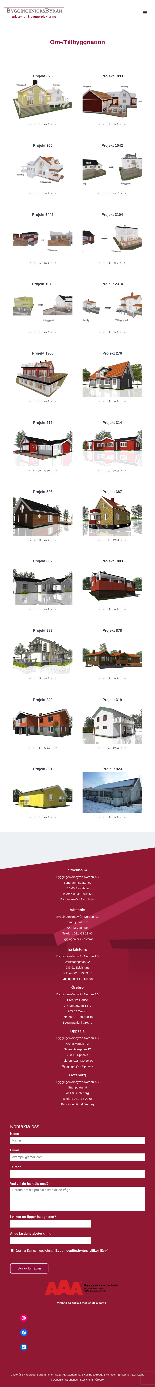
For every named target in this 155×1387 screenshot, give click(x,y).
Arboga (98, 1374)
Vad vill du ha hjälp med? (30, 1183)
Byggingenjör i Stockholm (77, 899)
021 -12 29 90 (83, 933)
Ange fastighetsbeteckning (31, 1233)
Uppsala (58, 1379)
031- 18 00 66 (83, 1098)
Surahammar (45, 1374)
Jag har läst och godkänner (62, 1250)
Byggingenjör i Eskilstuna (77, 978)
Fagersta (29, 1374)
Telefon (16, 1167)
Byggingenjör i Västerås (77, 939)
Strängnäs (71, 1379)
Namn (15, 1133)
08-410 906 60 (83, 894)
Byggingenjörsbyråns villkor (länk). (82, 1250)
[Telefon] (77, 1174)
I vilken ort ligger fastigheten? (34, 1216)
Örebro (99, 1379)
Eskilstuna (138, 1374)
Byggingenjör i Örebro (77, 1022)
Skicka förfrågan (29, 1268)
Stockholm (86, 1379)
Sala (58, 1374)
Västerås (16, 1374)
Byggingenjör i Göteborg (77, 1104)
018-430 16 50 (83, 1060)
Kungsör (111, 1374)
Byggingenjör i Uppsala (77, 1066)
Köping (88, 1374)
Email (15, 1150)
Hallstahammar (72, 1374)
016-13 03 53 (82, 973)
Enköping (124, 1374)
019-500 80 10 (83, 1017)
